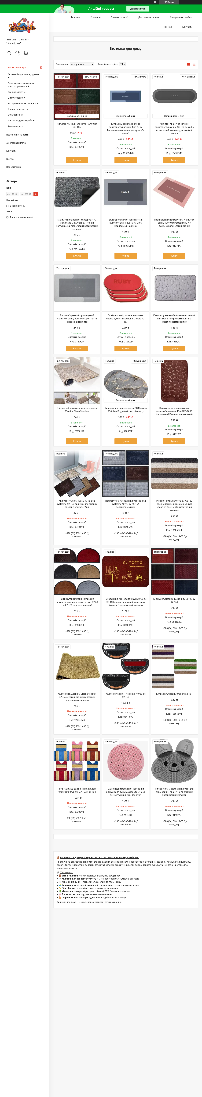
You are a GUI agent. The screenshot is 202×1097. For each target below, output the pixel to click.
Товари (94, 17)
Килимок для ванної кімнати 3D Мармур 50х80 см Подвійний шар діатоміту (126, 410)
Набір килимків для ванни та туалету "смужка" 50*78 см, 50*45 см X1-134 (77, 790)
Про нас (168, 27)
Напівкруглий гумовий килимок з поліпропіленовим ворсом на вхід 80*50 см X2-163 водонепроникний (77, 602)
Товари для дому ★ (18, 109)
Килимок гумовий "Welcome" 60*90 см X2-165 (77, 125)
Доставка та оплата (148, 17)
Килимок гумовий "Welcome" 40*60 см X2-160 (126, 695)
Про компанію (13, 167)
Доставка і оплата (16, 143)
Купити (77, 160)
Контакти (11, 151)
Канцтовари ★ (15, 126)
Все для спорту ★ (17, 92)
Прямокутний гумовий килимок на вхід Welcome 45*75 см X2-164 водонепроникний (125, 504)
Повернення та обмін (17, 134)
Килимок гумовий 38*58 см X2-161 (174, 694)
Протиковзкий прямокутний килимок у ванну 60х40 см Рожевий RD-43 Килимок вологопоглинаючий (174, 222)
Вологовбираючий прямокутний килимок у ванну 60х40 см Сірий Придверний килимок (126, 222)
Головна (75, 17)
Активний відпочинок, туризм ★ (23, 76)
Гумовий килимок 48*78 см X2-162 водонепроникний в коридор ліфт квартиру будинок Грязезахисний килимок (174, 506)
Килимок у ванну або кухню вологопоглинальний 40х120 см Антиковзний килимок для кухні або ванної (125, 129)
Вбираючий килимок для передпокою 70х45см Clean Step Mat (77, 410)
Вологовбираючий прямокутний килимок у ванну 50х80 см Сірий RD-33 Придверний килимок (77, 318)
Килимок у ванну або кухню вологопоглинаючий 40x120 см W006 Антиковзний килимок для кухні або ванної (174, 129)
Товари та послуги (16, 67)
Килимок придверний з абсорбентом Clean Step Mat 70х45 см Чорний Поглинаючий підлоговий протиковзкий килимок (77, 224)
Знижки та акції (119, 17)
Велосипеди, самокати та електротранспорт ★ (21, 85)
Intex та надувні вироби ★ (21, 120)
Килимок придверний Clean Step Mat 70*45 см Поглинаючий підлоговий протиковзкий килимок (77, 697)
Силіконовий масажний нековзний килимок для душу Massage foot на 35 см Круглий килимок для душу (126, 791)
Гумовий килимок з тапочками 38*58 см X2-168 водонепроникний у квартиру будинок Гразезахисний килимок (126, 602)
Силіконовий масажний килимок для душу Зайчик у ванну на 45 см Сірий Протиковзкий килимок (174, 791)
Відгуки (10, 159)
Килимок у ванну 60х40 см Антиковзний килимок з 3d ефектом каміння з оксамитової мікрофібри (174, 318)
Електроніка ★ (15, 114)
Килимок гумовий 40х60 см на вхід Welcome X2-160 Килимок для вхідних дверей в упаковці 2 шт (77, 504)
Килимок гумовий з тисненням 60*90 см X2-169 (174, 600)
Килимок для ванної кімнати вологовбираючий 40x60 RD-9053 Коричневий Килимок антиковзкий (174, 411)
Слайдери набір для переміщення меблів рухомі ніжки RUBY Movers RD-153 (125, 318)
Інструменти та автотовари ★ (23, 103)
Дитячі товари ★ (17, 98)
